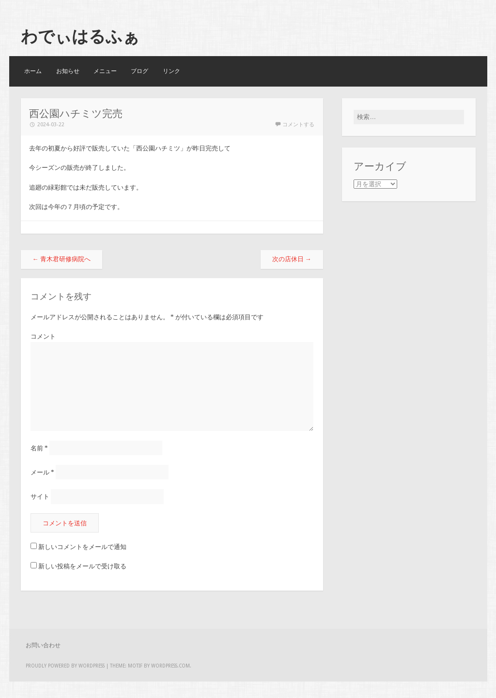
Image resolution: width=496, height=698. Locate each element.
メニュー (105, 71)
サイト (40, 496)
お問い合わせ (43, 645)
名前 (39, 448)
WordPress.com (170, 665)
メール (42, 472)
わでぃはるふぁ (80, 36)
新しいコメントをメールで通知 (82, 546)
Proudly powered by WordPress (65, 665)
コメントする (298, 124)
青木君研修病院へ (61, 259)
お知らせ (67, 71)
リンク (171, 71)
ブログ (139, 71)
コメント (43, 336)
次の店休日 (291, 259)
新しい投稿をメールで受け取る (82, 566)
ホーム (33, 71)
